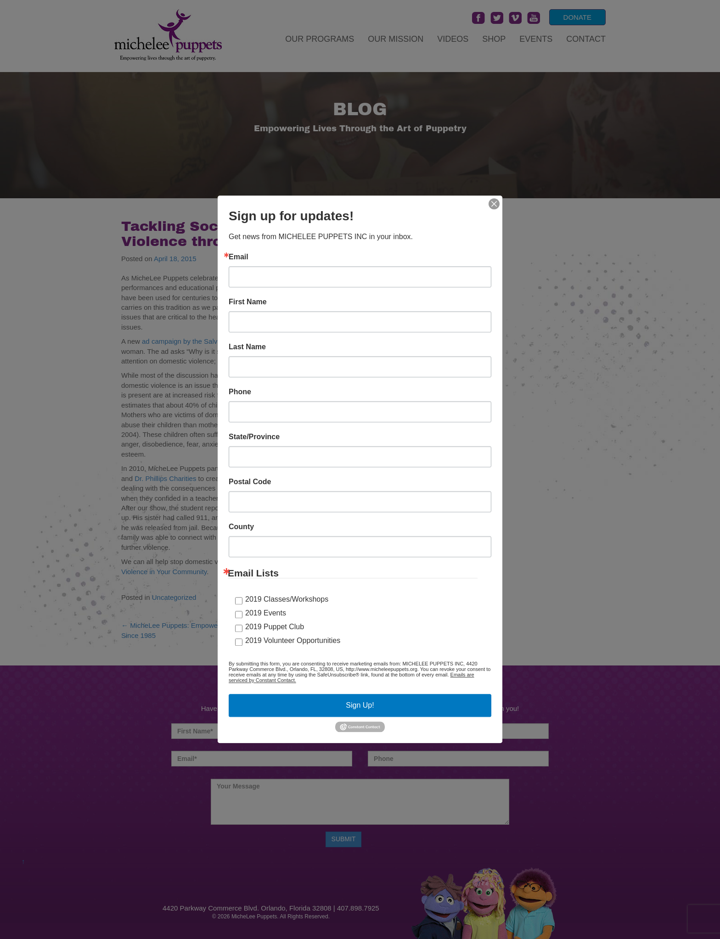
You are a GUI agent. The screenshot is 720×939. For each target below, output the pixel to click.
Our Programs (319, 39)
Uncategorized (174, 597)
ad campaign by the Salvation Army (196, 341)
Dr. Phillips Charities (165, 478)
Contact (586, 39)
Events (535, 39)
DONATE (577, 17)
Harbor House (401, 468)
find (326, 375)
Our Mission (395, 39)
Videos (452, 39)
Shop (494, 39)
